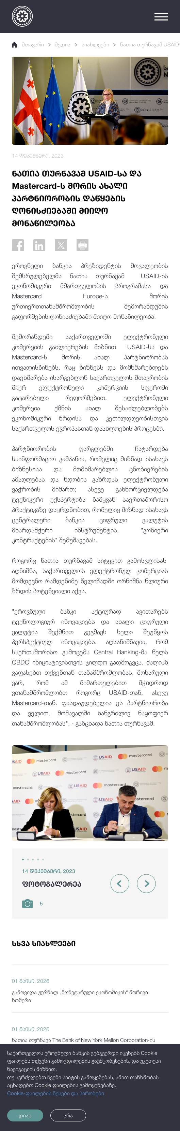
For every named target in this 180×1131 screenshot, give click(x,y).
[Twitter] (61, 245)
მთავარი (28, 44)
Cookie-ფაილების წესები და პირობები (55, 1093)
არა (68, 1115)
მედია (62, 44)
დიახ (25, 1115)
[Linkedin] (39, 245)
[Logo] (22, 16)
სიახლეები (95, 44)
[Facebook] (18, 245)
